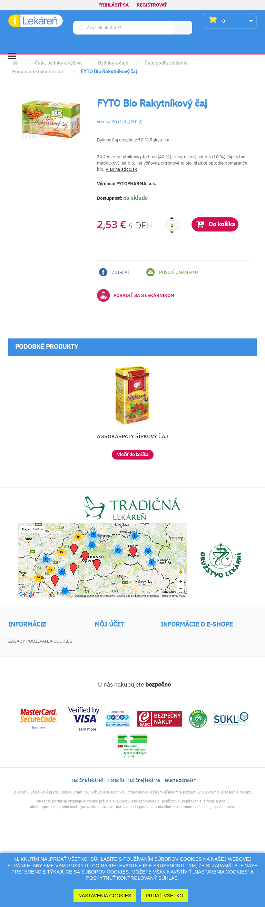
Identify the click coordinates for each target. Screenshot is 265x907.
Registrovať (152, 5)
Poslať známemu (172, 272)
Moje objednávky (115, 641)
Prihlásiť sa (113, 5)
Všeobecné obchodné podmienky (33, 673)
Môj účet (109, 624)
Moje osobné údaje (117, 670)
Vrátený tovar (111, 650)
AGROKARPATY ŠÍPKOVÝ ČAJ (132, 436)
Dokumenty (21, 695)
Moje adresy (110, 660)
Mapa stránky (24, 705)
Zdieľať (114, 272)
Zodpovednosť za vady (35, 686)
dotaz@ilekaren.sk (207, 706)
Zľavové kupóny (113, 679)
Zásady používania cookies (40, 715)
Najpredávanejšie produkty (41, 650)
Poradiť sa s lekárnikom (135, 295)
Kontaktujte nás (28, 660)
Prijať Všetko (164, 895)
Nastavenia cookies (104, 895)
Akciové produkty (29, 641)
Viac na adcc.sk (121, 169)
